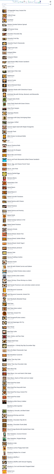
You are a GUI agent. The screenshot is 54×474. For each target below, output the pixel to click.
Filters (3, 6)
